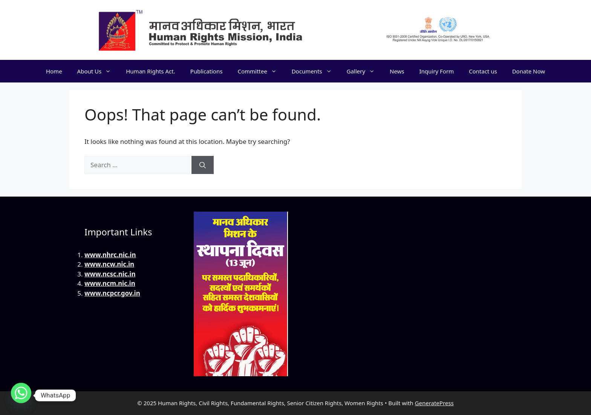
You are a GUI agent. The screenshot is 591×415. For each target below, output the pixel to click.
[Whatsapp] (21, 395)
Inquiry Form (436, 71)
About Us (98, 71)
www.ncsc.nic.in (109, 274)
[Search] (202, 165)
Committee (260, 71)
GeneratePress (434, 403)
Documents (315, 71)
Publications (206, 71)
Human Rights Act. (150, 71)
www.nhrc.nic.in (110, 254)
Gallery (364, 71)
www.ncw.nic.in (109, 264)
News (397, 71)
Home (54, 71)
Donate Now (528, 71)
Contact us (483, 71)
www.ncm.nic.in (109, 283)
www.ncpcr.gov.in (112, 293)
